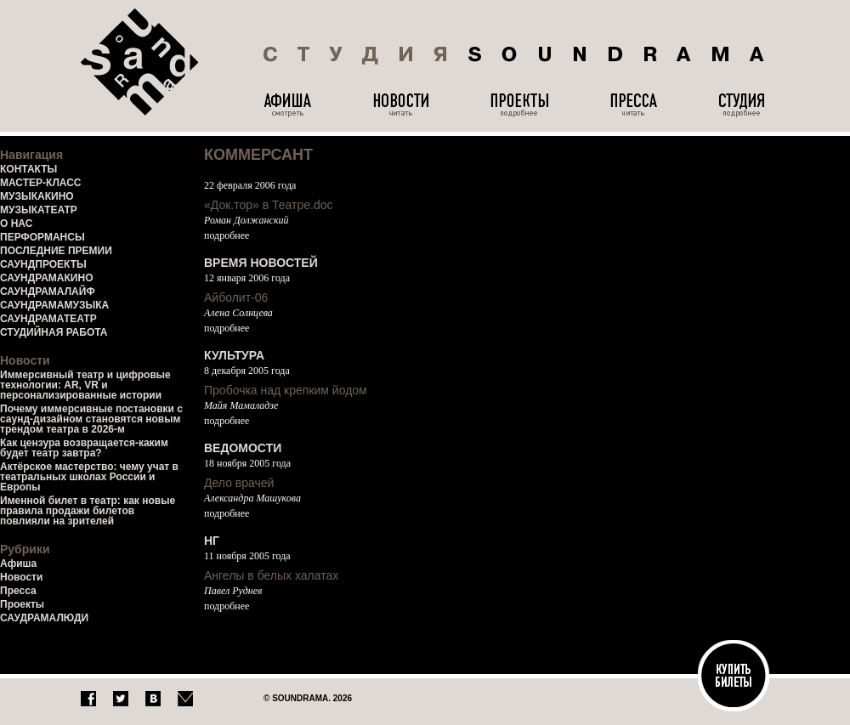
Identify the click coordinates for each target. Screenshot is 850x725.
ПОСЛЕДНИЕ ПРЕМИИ (56, 251)
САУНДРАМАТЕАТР (48, 319)
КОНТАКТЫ (28, 169)
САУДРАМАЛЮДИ (44, 618)
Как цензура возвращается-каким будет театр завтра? (84, 448)
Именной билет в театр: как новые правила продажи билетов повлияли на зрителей (87, 511)
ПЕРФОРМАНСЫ (42, 237)
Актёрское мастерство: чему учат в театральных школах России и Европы (89, 477)
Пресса (18, 591)
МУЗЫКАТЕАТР (38, 210)
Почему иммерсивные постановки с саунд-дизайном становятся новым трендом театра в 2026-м (91, 419)
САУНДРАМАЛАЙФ (47, 291)
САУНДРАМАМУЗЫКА (54, 305)
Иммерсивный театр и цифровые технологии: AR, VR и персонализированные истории (85, 385)
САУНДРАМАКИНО (46, 278)
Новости (21, 577)
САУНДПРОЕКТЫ (43, 264)
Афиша (18, 563)
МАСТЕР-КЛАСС (41, 183)
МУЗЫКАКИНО (37, 196)
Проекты (22, 604)
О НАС (16, 223)
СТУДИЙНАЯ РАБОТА (53, 332)
